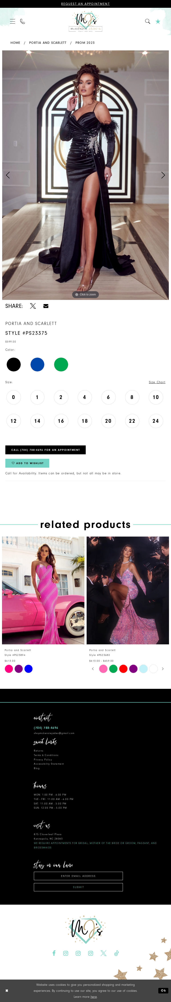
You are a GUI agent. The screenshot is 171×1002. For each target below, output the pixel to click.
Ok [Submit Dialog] (163, 990)
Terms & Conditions (46, 755)
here (94, 997)
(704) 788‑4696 (46, 728)
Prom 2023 (85, 43)
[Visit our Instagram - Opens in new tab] (66, 953)
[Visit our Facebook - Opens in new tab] (54, 953)
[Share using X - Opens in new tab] (33, 306)
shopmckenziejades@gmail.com (54, 733)
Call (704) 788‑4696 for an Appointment (45, 449)
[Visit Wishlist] (158, 21)
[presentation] (43, 590)
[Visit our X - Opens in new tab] (103, 953)
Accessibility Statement (49, 763)
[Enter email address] (78, 876)
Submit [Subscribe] (78, 887)
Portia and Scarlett (48, 43)
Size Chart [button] (157, 382)
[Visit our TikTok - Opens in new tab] (116, 953)
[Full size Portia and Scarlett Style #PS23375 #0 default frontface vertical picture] (85, 175)
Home (15, 43)
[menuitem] (13, 21)
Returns (38, 750)
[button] (13, 21)
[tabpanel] (85, 175)
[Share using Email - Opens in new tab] (46, 306)
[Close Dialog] (7, 991)
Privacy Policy (43, 759)
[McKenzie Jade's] (85, 21)
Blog (37, 768)
